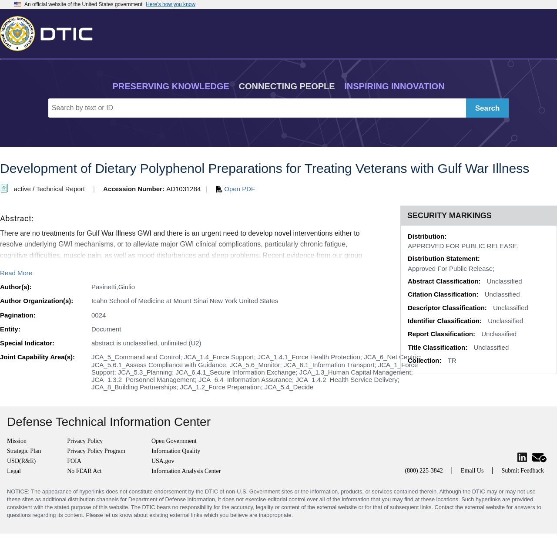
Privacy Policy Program (96, 451)
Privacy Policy (85, 441)
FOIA (74, 461)
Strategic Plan (24, 451)
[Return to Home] (50, 31)
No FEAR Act (84, 471)
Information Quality (175, 451)
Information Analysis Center (186, 471)
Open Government (174, 441)
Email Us (472, 470)
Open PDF (235, 189)
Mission (17, 441)
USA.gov (162, 461)
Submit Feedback (522, 470)
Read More (16, 273)
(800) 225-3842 (424, 470)
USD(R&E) (21, 461)
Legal (14, 471)
